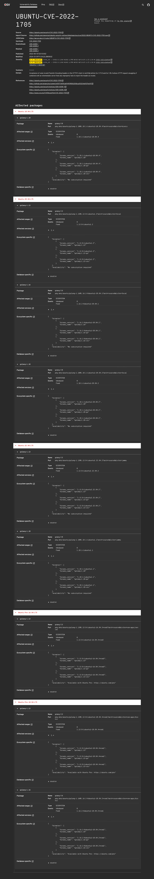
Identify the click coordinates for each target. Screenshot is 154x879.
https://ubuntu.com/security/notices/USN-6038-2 (47, 90)
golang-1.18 (24, 118)
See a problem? (101, 19)
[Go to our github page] (148, 6)
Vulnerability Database (28, 5)
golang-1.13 (24, 205)
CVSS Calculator (103, 60)
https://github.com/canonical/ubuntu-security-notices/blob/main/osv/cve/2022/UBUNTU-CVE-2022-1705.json (68, 36)
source (53, 189)
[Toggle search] (143, 5)
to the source (123, 21)
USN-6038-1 (33, 44)
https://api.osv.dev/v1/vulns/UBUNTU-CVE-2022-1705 (48, 38)
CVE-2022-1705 (35, 41)
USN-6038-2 (33, 46)
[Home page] (7, 5)
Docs (60, 5)
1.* (52, 143)
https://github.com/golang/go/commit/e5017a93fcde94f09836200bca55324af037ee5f (60, 84)
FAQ (50, 5)
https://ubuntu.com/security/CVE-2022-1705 (45, 33)
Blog (43, 5)
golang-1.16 (24, 285)
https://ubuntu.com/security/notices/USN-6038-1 (46, 87)
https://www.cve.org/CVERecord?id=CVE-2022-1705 (48, 93)
